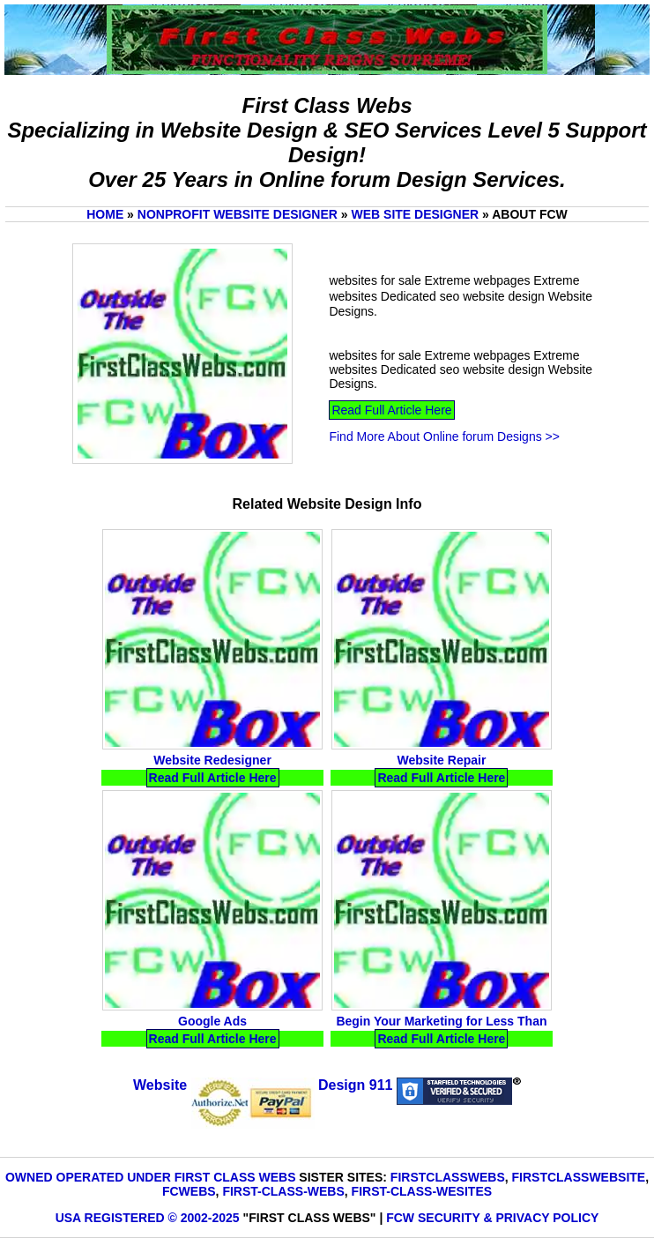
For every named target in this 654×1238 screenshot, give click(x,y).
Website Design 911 (262, 1085)
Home (104, 214)
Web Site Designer (415, 214)
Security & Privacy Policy (508, 1218)
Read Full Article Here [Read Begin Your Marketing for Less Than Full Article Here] (441, 1039)
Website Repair (441, 760)
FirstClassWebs (447, 1177)
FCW (400, 1218)
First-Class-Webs (283, 1191)
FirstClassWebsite (579, 1177)
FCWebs (189, 1191)
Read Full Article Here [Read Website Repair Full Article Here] (441, 778)
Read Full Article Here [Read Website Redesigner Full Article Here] (213, 778)
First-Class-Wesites (422, 1191)
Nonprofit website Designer (237, 214)
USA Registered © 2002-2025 (148, 1218)
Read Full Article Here (391, 410)
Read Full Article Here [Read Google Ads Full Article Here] (213, 1039)
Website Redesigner (212, 760)
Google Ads (212, 1021)
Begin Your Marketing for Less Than (441, 1021)
